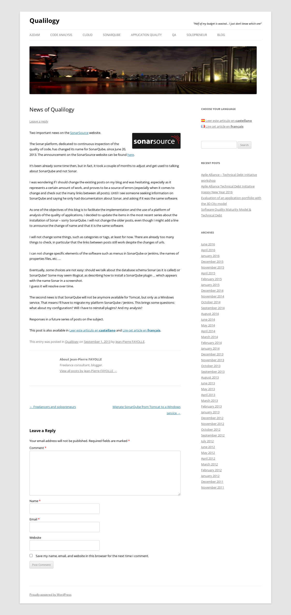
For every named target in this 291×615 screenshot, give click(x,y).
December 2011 (212, 481)
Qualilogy (44, 20)
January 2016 (210, 256)
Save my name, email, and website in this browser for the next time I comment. (92, 556)
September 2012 (213, 435)
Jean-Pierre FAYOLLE (130, 341)
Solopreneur (197, 35)
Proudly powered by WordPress (50, 595)
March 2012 (209, 464)
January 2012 (210, 476)
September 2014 (213, 308)
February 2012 (211, 470)
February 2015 (211, 279)
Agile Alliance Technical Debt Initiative (228, 186)
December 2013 (212, 354)
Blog (221, 35)
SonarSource (79, 133)
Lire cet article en (141, 330)
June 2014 (208, 319)
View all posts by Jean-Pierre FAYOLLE (88, 371)
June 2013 (208, 383)
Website (35, 537)
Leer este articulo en (92, 330)
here (130, 154)
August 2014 (210, 313)
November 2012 (212, 424)
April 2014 (208, 331)
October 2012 (210, 429)
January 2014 (210, 348)
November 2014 (212, 296)
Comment (37, 448)
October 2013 (210, 366)
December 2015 (212, 261)
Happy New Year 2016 (217, 192)
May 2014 (208, 325)
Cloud (88, 35)
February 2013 (211, 406)
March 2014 (209, 337)
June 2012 (208, 447)
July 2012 (207, 441)
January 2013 (210, 412)
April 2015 (208, 273)
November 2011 (212, 487)
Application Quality (146, 35)
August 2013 (210, 377)
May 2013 (208, 389)
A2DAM (34, 35)
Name (35, 501)
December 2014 (212, 290)
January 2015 (210, 285)
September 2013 (213, 371)
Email (34, 519)
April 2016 (208, 250)
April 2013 (208, 395)
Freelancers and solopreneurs (52, 407)
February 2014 (211, 342)
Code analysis (61, 35)
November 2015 (212, 267)
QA (174, 35)
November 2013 (212, 360)
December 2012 (212, 418)
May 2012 (208, 452)
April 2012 (208, 458)
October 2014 (210, 302)
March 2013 (209, 400)
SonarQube (112, 35)
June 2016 (208, 244)
